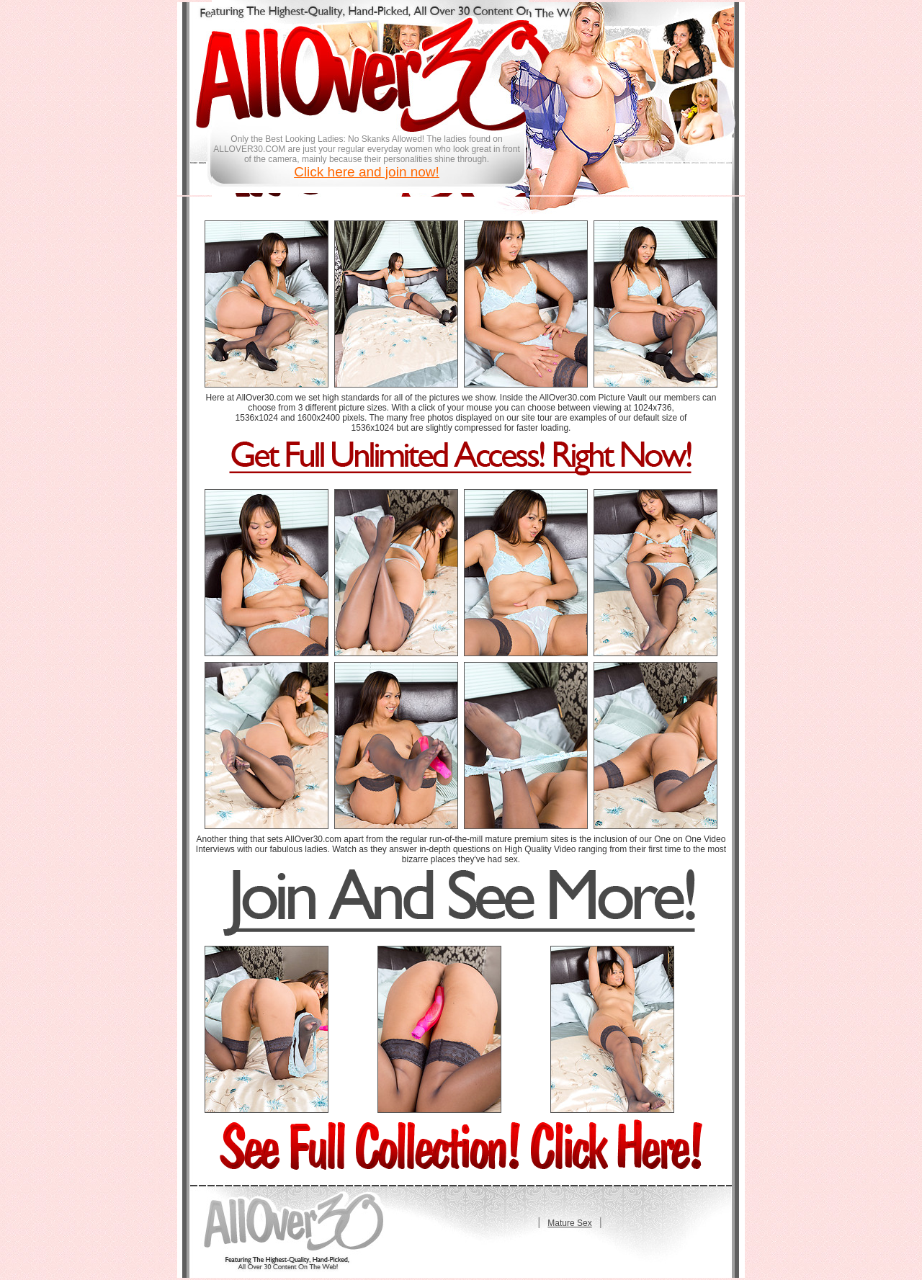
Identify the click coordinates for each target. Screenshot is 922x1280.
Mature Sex (569, 1223)
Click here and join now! (366, 171)
